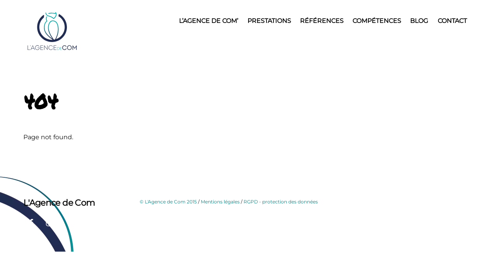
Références (322, 20)
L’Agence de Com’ (208, 20)
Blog (419, 20)
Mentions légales (220, 202)
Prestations (269, 20)
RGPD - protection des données (281, 202)
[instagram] (50, 222)
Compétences (376, 20)
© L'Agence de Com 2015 (168, 202)
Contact (452, 20)
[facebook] (31, 222)
